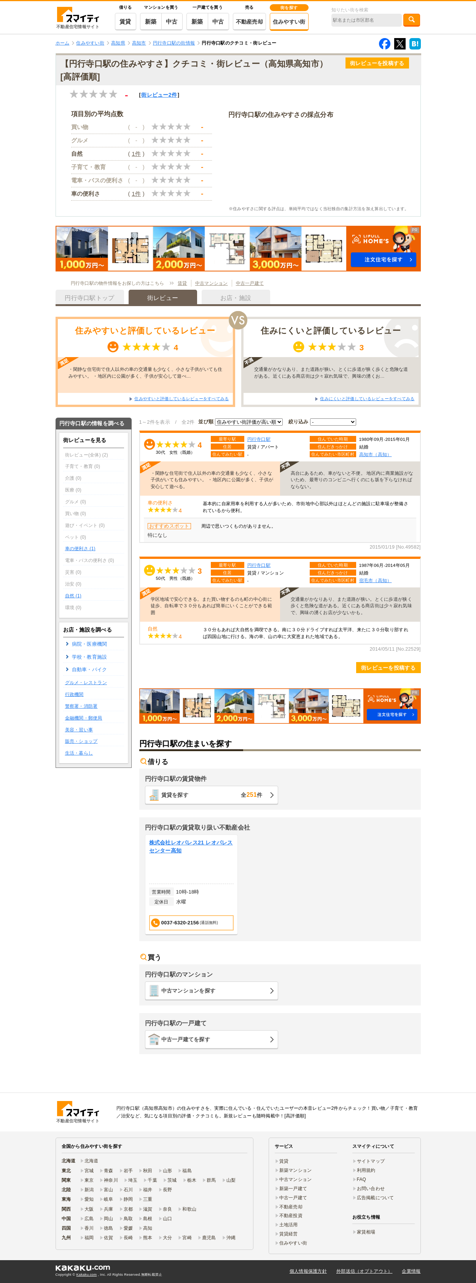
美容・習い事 (79, 729)
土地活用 (288, 1224)
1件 (136, 153)
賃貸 (125, 21)
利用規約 (366, 1170)
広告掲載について (375, 1197)
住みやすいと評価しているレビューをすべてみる (181, 398)
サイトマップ (371, 1161)
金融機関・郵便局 (83, 718)
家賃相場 (366, 1232)
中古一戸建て (250, 283)
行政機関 (74, 694)
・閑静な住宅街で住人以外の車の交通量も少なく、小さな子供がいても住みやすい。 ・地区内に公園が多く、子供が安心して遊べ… (145, 372)
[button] (238, 248)
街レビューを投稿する (377, 63)
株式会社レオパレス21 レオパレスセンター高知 (191, 846)
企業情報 (411, 1271)
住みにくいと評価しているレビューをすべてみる (367, 398)
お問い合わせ (371, 1188)
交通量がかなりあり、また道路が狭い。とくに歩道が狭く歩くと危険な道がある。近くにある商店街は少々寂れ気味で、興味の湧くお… (331, 372)
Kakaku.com (86, 1275)
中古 (172, 21)
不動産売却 (249, 22)
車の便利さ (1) (80, 548)
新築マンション (295, 1170)
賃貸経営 (288, 1234)
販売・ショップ (81, 741)
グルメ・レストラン (86, 682)
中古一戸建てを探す (185, 1039)
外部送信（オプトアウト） (364, 1271)
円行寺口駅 (259, 439)
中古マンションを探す (188, 991)
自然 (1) (73, 595)
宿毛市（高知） (375, 580)
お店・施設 (235, 298)
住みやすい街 (289, 22)
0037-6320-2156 (184, 922)
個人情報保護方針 (308, 1271)
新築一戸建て (293, 1188)
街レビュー (159, 95)
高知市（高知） (375, 454)
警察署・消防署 (81, 706)
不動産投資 (290, 1215)
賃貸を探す (212, 795)
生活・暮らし (79, 753)
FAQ (361, 1179)
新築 (151, 21)
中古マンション (211, 283)
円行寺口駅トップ (89, 298)
